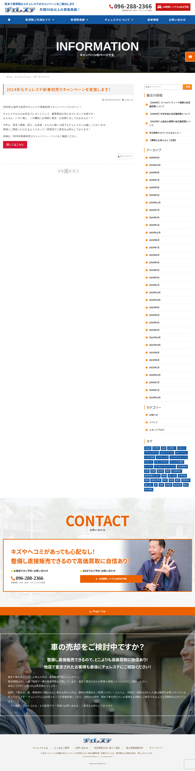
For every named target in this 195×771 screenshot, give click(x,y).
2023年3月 (154, 277)
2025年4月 (154, 195)
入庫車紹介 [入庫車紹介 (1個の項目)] (176, 471)
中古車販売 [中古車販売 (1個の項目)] (182, 466)
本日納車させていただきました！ (165, 133)
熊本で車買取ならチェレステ (96, 756)
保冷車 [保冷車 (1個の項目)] (160, 471)
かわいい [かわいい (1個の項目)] (181, 448)
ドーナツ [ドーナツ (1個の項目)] (148, 466)
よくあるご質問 (61, 748)
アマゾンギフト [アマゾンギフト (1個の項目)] (151, 453)
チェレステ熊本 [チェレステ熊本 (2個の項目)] (176, 462)
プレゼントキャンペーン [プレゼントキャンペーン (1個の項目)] (165, 466)
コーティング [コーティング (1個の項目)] (162, 457)
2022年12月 (155, 292)
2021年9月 (154, 352)
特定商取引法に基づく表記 (107, 748)
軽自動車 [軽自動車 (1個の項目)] (177, 485)
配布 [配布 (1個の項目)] (186, 485)
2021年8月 (154, 360)
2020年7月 (154, 382)
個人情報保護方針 (134, 748)
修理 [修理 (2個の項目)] (168, 471)
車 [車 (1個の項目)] (156, 485)
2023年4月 (154, 270)
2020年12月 (155, 375)
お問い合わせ (81, 748)
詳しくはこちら (15, 144)
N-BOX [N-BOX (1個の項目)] (156, 448)
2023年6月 (154, 255)
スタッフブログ (156, 430)
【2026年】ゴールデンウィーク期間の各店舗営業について (169, 104)
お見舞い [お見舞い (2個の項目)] (171, 448)
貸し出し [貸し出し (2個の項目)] (148, 485)
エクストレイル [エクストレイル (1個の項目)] (166, 453)
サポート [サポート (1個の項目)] (148, 462)
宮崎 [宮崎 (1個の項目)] (164, 476)
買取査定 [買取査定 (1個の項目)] (186, 480)
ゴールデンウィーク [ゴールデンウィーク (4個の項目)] (178, 457)
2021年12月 (155, 337)
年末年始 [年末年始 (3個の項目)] (182, 476)
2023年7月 (154, 247)
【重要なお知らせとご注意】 (163, 140)
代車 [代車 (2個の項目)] (147, 471)
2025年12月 (155, 165)
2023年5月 (154, 262)
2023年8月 (154, 240)
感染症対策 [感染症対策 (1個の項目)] (155, 480)
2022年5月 (154, 315)
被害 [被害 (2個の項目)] (177, 480)
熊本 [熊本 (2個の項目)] (165, 480)
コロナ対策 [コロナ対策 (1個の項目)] (149, 457)
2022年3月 (154, 330)
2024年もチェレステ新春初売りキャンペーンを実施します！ (59, 89)
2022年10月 (155, 300)
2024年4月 (154, 217)
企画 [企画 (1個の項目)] (153, 471)
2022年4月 (154, 322)
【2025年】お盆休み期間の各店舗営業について (169, 123)
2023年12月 (155, 232)
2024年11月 (155, 202)
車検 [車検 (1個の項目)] (161, 485)
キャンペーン (126, 156)
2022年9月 (154, 307)
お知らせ (129, 100)
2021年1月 (154, 367)
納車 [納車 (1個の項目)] (171, 480)
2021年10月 (155, 345)
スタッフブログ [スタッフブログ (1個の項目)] (161, 462)
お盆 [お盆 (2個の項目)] (163, 448)
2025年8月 (154, 172)
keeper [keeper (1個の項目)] (148, 448)
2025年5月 (154, 187)
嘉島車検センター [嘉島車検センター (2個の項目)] (152, 476)
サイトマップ (155, 748)
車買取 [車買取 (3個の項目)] (168, 485)
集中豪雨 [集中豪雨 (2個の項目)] (148, 489)
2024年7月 (154, 210)
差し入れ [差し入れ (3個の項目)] (172, 476)
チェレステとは (40, 748)
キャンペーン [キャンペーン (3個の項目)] (181, 453)
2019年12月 (155, 397)
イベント (153, 422)
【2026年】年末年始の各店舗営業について (169, 114)
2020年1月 (154, 390)
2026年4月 (154, 157)
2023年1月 (154, 285)
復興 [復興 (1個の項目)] (147, 480)
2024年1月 (154, 225)
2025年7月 (154, 180)
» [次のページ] (77, 171)
